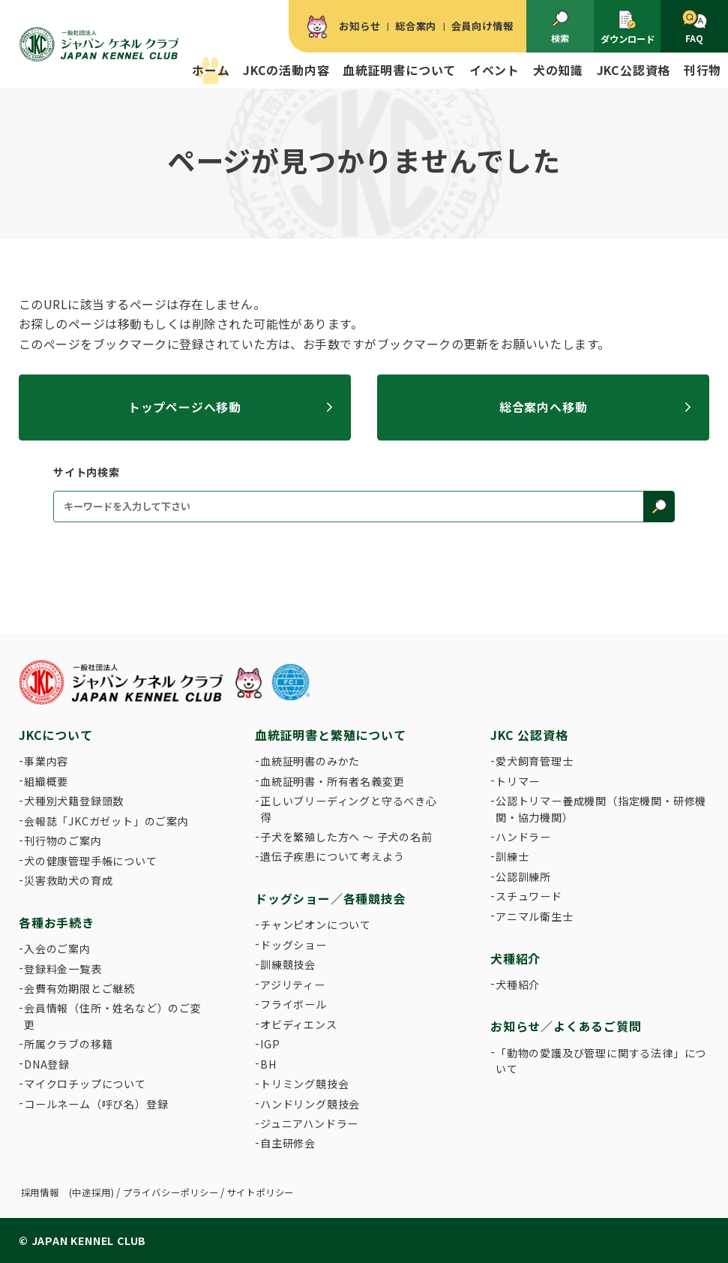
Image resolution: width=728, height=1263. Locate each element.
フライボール (293, 1004)
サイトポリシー (261, 1192)
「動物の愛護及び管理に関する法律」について (601, 1060)
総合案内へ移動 (543, 407)
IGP (270, 1043)
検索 (560, 28)
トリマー (518, 781)
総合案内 (415, 26)
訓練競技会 (288, 964)
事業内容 (46, 760)
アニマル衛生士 (535, 916)
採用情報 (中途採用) (68, 1192)
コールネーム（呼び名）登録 (96, 1103)
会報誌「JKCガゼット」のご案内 (106, 820)
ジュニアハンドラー (309, 1123)
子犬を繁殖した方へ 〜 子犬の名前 (346, 836)
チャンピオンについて (315, 924)
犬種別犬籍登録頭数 (74, 800)
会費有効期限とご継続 (79, 988)
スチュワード (529, 896)
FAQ (694, 28)
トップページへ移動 (184, 407)
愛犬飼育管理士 (535, 760)
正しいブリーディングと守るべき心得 (348, 808)
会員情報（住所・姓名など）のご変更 (113, 1015)
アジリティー (292, 984)
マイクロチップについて (85, 1083)
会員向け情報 (482, 26)
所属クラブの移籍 (68, 1043)
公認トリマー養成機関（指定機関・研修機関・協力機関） (601, 808)
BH (268, 1064)
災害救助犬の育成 (68, 880)
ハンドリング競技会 (310, 1103)
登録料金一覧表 (63, 968)
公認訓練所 (523, 876)
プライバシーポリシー (171, 1192)
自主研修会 (288, 1142)
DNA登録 (47, 1064)
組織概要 (46, 781)
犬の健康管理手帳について (90, 860)
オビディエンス (298, 1024)
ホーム (210, 70)
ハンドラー (523, 836)
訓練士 (512, 856)
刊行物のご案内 (63, 840)
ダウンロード (628, 27)
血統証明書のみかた (310, 760)
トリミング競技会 (304, 1083)
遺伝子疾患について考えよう (332, 856)
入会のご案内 (57, 948)
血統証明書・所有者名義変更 (332, 781)
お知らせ (359, 26)
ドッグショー (293, 944)
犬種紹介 (518, 984)
